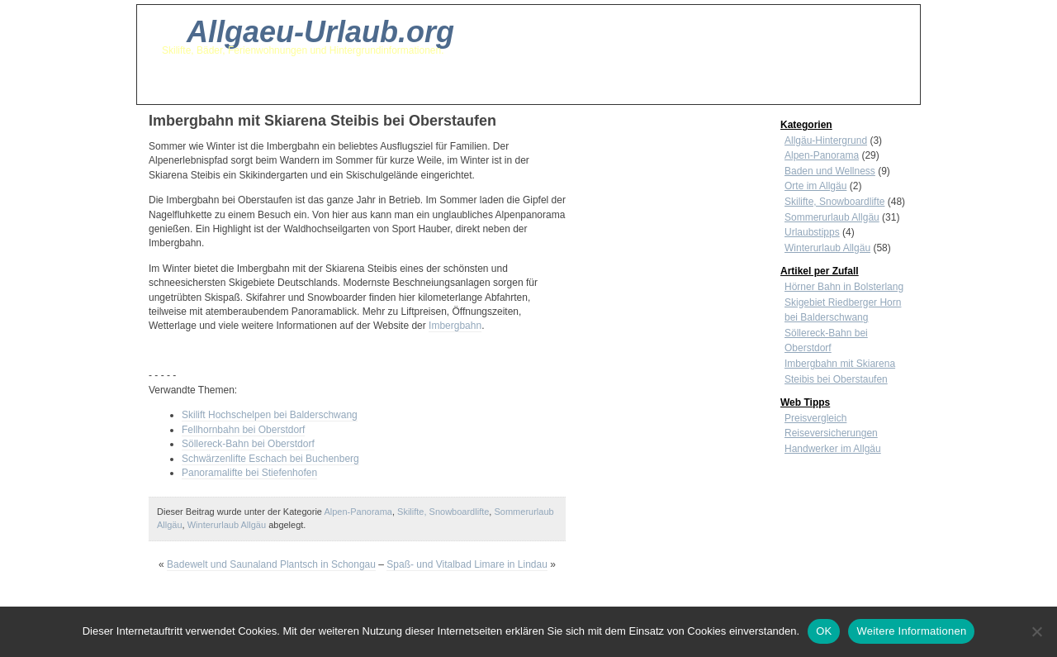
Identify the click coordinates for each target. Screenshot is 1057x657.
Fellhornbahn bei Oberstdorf (243, 430)
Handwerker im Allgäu (832, 449)
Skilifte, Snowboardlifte (443, 512)
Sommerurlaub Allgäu (831, 217)
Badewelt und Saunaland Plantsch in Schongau (271, 564)
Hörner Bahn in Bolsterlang (843, 287)
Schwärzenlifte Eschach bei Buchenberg (270, 458)
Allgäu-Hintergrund (825, 140)
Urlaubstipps (812, 232)
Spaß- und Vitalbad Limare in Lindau (466, 564)
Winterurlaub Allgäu (226, 525)
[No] (1036, 631)
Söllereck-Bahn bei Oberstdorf (248, 444)
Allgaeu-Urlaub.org (320, 32)
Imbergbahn (455, 325)
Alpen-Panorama (358, 512)
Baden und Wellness (829, 171)
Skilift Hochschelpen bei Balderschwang (270, 415)
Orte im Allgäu (815, 186)
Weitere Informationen (911, 631)
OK (824, 631)
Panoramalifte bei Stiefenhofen (249, 472)
